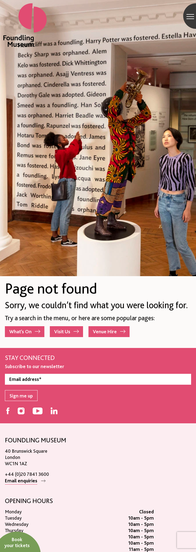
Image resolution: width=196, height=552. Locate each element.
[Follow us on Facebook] (8, 411)
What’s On (20, 331)
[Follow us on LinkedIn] (54, 411)
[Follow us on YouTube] (37, 411)
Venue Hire (105, 331)
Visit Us (62, 331)
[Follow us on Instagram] (21, 411)
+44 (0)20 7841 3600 (27, 474)
